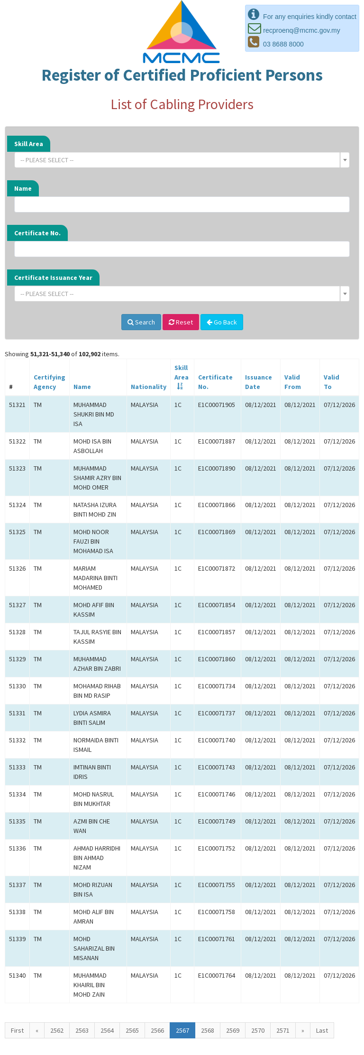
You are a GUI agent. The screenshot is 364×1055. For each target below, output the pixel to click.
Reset (181, 322)
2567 (182, 1030)
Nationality (148, 386)
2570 (257, 1030)
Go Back (222, 322)
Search (141, 322)
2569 (232, 1030)
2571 (283, 1030)
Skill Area (28, 143)
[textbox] (179, 160)
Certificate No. (37, 233)
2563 (82, 1030)
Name (23, 188)
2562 (57, 1030)
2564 (107, 1030)
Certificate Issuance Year (53, 277)
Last (322, 1030)
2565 (132, 1030)
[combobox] (182, 160)
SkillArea (181, 372)
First (17, 1030)
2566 (157, 1030)
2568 (207, 1030)
